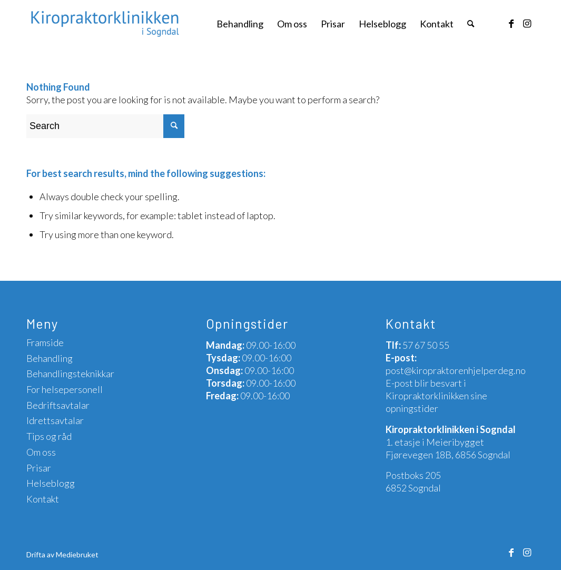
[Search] (470, 23)
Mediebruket (77, 554)
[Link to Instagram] (527, 23)
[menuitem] (240, 23)
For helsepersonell (64, 389)
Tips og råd (49, 436)
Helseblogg (50, 483)
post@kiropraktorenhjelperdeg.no (456, 370)
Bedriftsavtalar (58, 405)
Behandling (49, 358)
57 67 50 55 (425, 345)
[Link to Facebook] (511, 23)
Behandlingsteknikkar (70, 373)
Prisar (38, 468)
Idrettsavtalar (55, 420)
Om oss (41, 452)
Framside (45, 342)
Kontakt (42, 499)
